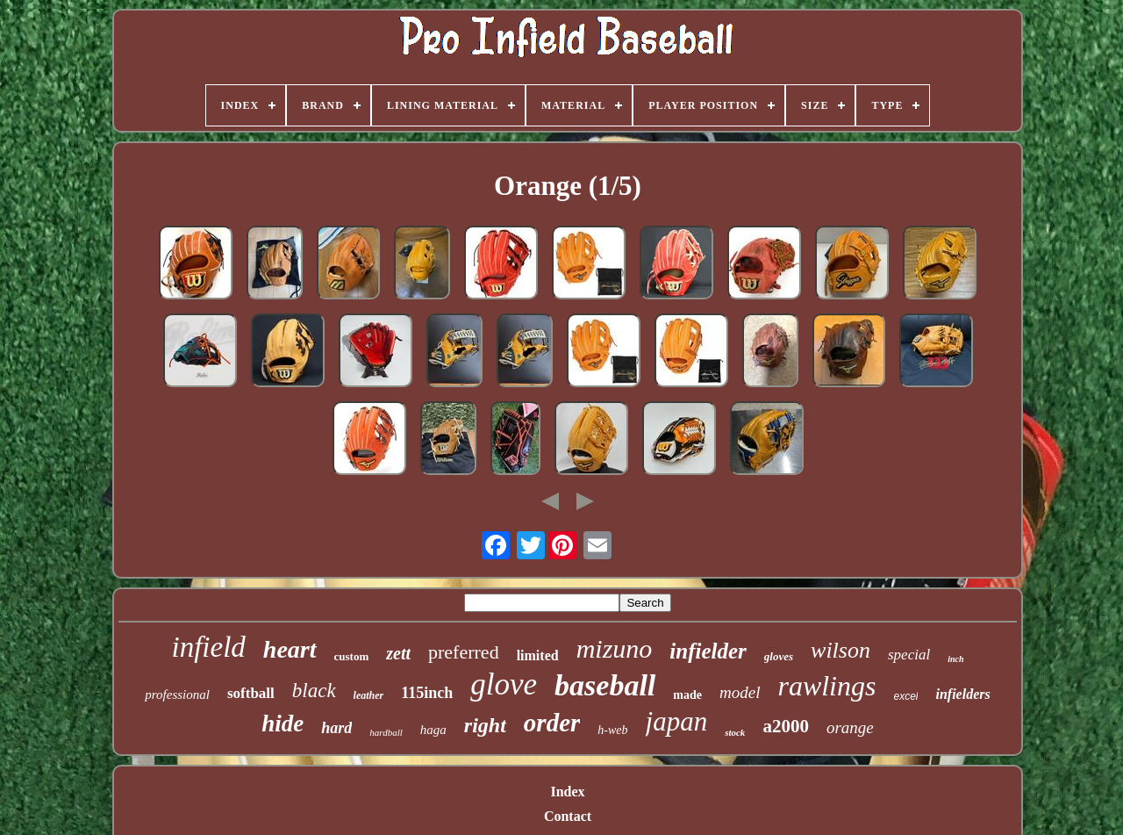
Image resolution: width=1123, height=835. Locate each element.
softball (251, 693)
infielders (962, 694)
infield (209, 647)
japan (677, 721)
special (909, 654)
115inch (427, 693)
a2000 (785, 726)
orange (850, 727)
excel (905, 696)
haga (433, 730)
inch (955, 659)
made (687, 695)
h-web (612, 730)
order (552, 723)
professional (177, 694)
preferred (463, 652)
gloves (778, 656)
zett (398, 653)
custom (351, 656)
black (314, 691)
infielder (708, 651)
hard (336, 728)
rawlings (826, 686)
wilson (840, 650)
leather (369, 695)
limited (538, 655)
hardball (386, 732)
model (739, 692)
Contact (567, 816)
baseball (604, 685)
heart (290, 649)
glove (503, 684)
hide (282, 723)
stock (735, 732)
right (485, 725)
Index (567, 791)
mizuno (614, 648)
